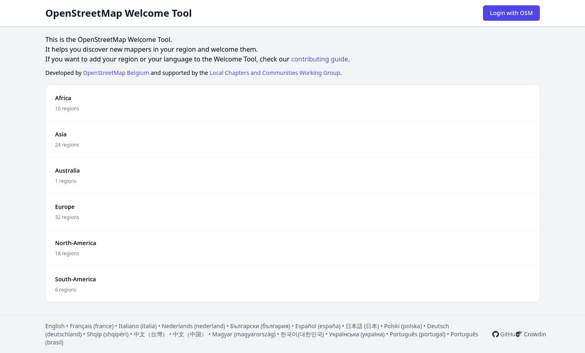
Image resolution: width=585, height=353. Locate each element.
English (55, 326)
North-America (75, 243)
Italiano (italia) (138, 326)
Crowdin (535, 334)
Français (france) (92, 326)
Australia (67, 170)
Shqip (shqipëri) (107, 334)
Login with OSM (511, 13)
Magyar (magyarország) (244, 334)
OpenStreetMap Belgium (116, 73)
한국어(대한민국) (302, 334)
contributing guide (319, 59)
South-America (75, 279)
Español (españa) (317, 326)
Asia (61, 134)
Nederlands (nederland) (193, 326)
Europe (65, 206)
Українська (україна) (357, 334)
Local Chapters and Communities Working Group (275, 73)
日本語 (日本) (362, 326)
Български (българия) (260, 326)
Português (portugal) (418, 334)
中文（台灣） (151, 334)
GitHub (510, 334)
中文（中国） (190, 334)
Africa (63, 98)
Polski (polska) (403, 326)
